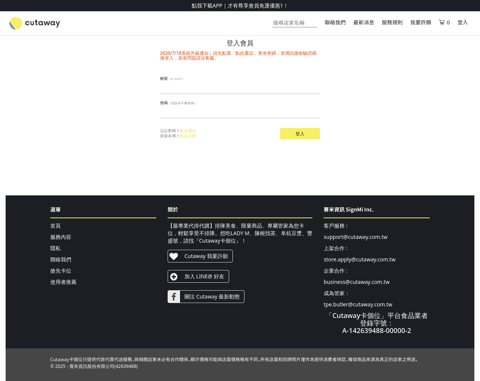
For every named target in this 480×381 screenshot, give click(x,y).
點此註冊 (188, 135)
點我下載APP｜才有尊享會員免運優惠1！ (240, 5)
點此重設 (188, 130)
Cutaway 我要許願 (198, 256)
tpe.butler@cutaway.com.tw (358, 304)
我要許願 (420, 22)
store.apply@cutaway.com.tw (359, 259)
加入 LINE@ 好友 (196, 276)
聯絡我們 (335, 22)
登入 (463, 22)
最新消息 (363, 22)
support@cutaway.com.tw (355, 236)
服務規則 (392, 22)
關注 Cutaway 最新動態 (204, 297)
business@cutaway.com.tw (357, 281)
